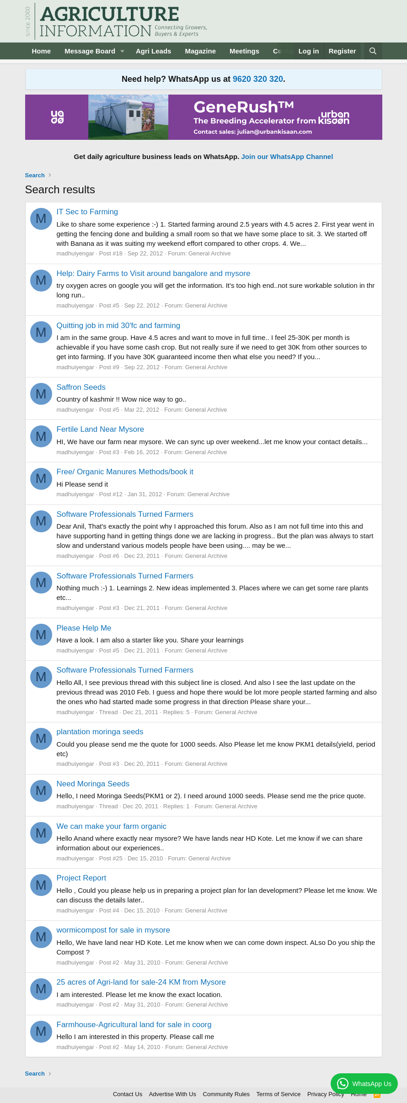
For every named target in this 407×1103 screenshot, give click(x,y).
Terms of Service (279, 1094)
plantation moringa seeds (100, 731)
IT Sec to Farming (87, 211)
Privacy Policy (325, 1094)
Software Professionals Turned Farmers (125, 514)
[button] (122, 50)
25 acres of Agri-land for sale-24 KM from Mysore (141, 982)
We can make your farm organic (112, 826)
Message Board (89, 51)
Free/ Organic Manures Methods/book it (125, 471)
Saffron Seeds (81, 387)
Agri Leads (153, 51)
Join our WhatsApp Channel (287, 156)
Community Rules (226, 1094)
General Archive (209, 253)
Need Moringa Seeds (93, 784)
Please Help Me (84, 628)
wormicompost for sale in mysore (113, 930)
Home (41, 51)
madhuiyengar (75, 253)
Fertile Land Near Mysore (101, 429)
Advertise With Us (172, 1094)
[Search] (373, 50)
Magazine (200, 51)
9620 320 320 (258, 79)
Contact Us (127, 1094)
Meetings (244, 51)
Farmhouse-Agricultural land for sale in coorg (134, 1024)
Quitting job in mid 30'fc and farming (119, 325)
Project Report (82, 878)
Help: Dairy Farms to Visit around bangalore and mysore (154, 273)
